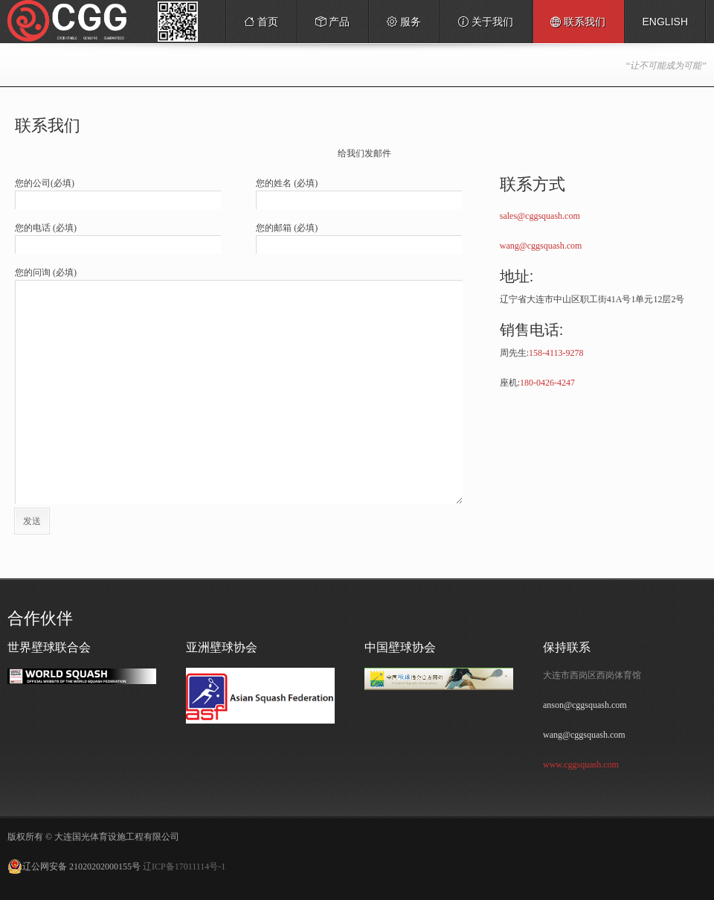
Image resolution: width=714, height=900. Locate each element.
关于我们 (485, 22)
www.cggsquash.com (581, 764)
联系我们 (577, 22)
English (665, 22)
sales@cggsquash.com (540, 216)
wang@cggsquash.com (541, 245)
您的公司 (44, 183)
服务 (400, 25)
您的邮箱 (287, 228)
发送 (32, 521)
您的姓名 (287, 183)
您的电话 (46, 228)
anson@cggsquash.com (585, 705)
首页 (261, 22)
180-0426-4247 (547, 382)
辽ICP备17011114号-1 (184, 866)
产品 (329, 25)
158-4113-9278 (556, 353)
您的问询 (46, 272)
